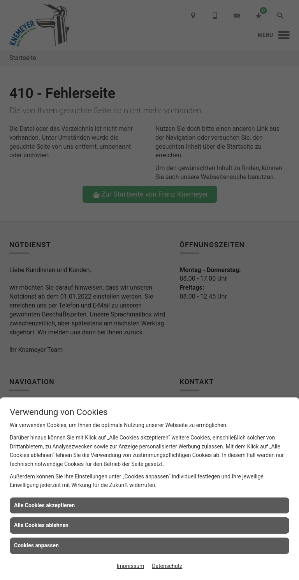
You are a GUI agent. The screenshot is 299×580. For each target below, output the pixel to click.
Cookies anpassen (36, 545)
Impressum (130, 566)
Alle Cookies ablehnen (41, 525)
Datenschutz (167, 566)
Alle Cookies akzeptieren (44, 505)
